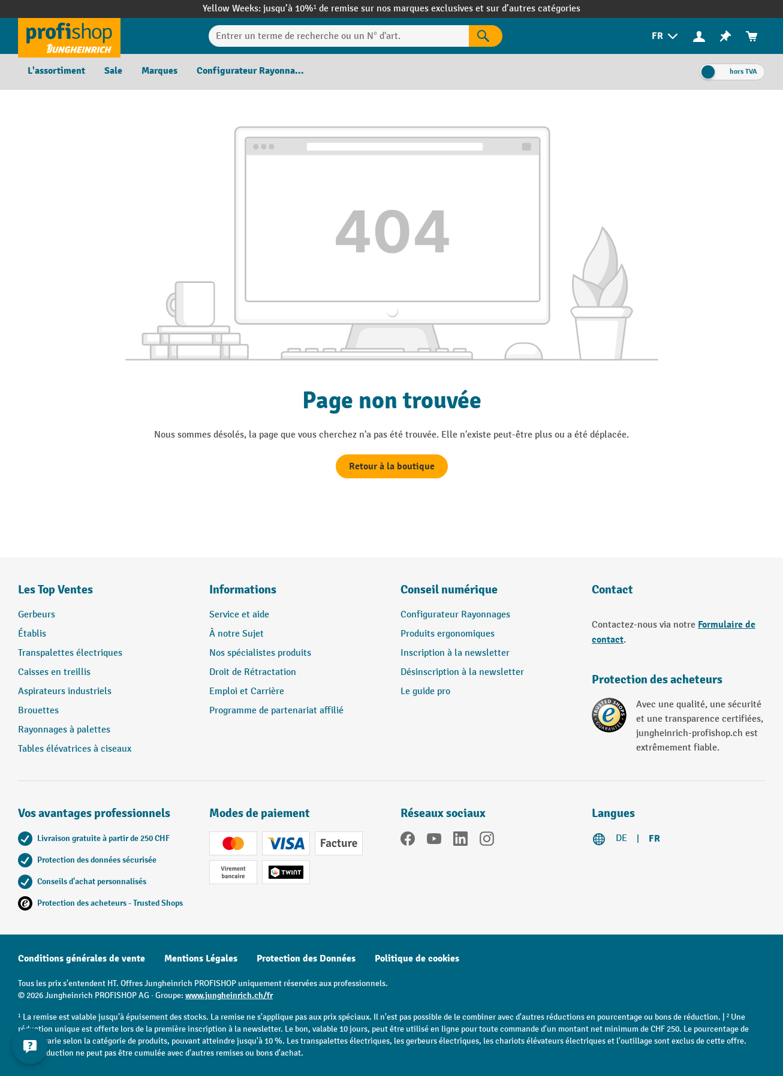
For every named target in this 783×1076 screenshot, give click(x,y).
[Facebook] (407, 841)
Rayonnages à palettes (64, 730)
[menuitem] (666, 36)
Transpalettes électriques (70, 653)
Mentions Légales (200, 959)
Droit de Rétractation (252, 672)
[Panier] (752, 36)
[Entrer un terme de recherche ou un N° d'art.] (339, 36)
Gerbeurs (36, 614)
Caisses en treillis (54, 672)
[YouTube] (434, 841)
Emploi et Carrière (246, 691)
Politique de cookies (417, 959)
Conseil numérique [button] (449, 589)
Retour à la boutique (392, 466)
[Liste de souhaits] (725, 36)
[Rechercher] (485, 36)
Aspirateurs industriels (65, 691)
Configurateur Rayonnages (455, 614)
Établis (32, 634)
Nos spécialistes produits (260, 653)
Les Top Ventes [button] (55, 589)
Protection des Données (306, 959)
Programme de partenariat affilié (276, 710)
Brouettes (38, 710)
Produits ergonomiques (447, 634)
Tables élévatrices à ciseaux (74, 749)
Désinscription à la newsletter (462, 672)
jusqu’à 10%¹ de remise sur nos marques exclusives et (374, 8)
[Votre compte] (699, 36)
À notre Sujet (236, 634)
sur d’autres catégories (533, 8)
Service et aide (239, 614)
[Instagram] (487, 841)
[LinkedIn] (460, 841)
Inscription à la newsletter (455, 653)
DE (621, 838)
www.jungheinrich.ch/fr (229, 995)
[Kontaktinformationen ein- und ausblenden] (30, 1046)
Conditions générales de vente (81, 959)
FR (654, 839)
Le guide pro (425, 691)
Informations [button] (242, 589)
